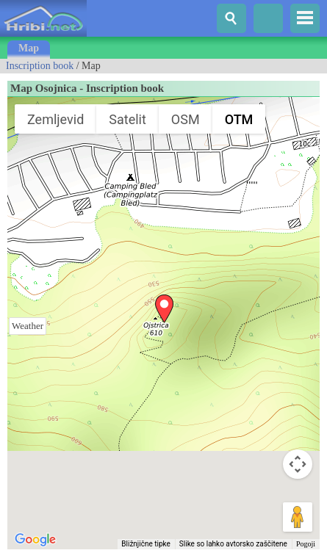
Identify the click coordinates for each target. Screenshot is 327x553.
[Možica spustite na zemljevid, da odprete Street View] (297, 517)
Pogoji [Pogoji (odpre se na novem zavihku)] (305, 544)
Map (28, 48)
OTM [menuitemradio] (239, 119)
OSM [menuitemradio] (185, 119)
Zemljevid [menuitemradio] (55, 119)
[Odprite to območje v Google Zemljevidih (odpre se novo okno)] (35, 539)
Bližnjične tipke (145, 544)
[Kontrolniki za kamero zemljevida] (297, 464)
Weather (27, 325)
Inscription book (39, 65)
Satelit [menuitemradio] (127, 119)
